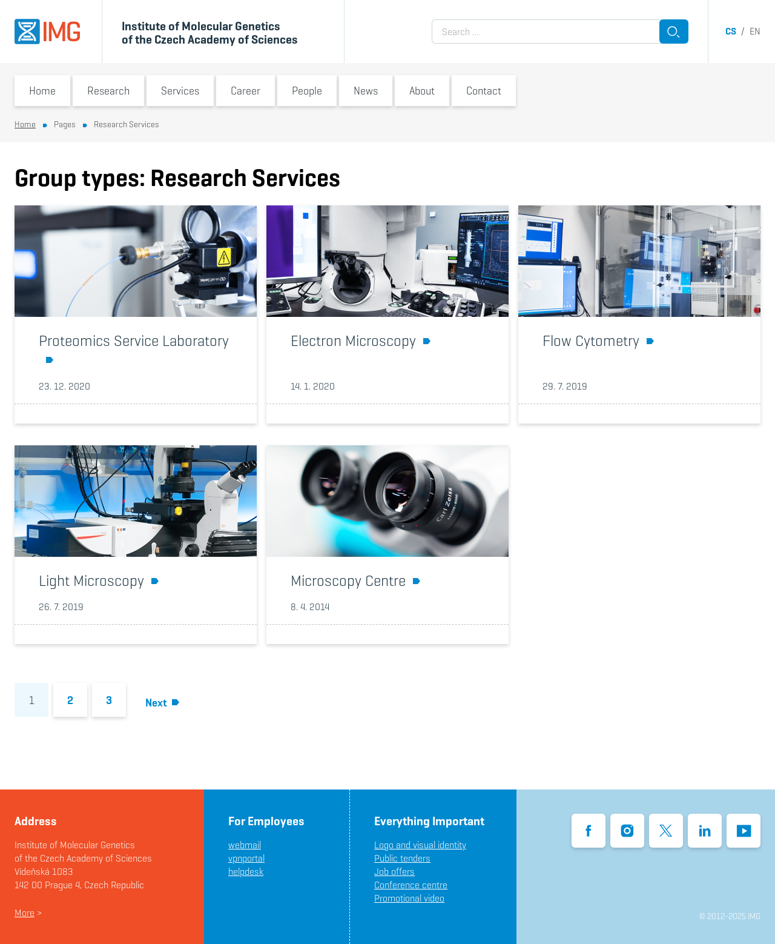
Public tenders (402, 858)
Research (108, 91)
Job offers (394, 871)
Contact (483, 91)
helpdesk (245, 871)
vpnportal (246, 858)
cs (730, 31)
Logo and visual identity (420, 845)
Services (180, 91)
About (422, 91)
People (307, 91)
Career (245, 91)
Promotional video (409, 898)
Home (42, 91)
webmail (244, 845)
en (755, 31)
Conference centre (410, 885)
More (25, 912)
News (366, 91)
